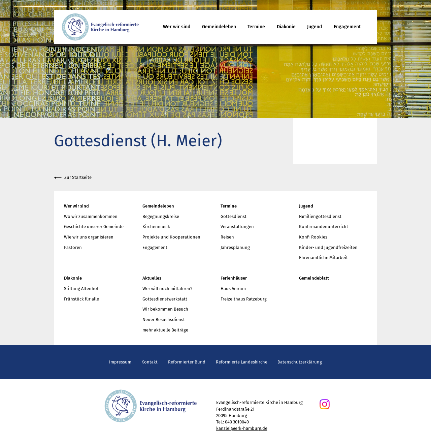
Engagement (347, 27)
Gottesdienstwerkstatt (164, 298)
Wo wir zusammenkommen (91, 216)
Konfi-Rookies (313, 237)
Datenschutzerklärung (299, 361)
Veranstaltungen (237, 226)
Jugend (314, 27)
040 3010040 (237, 421)
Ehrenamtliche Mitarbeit (323, 257)
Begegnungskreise (160, 216)
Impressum (120, 361)
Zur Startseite (73, 177)
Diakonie (286, 27)
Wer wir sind (176, 27)
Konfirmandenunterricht (323, 226)
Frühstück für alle (81, 298)
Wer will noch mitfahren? (167, 288)
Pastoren (73, 247)
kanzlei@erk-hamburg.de (241, 428)
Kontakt (149, 361)
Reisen (227, 237)
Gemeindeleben (219, 27)
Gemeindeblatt (314, 278)
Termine (256, 27)
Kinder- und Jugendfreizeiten (328, 247)
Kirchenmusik (156, 226)
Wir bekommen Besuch (165, 309)
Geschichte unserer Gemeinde (94, 226)
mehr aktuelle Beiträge (165, 329)
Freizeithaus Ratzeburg (244, 298)
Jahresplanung (235, 247)
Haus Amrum (233, 288)
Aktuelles (151, 278)
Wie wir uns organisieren (88, 237)
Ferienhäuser (234, 278)
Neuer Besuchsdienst (163, 319)
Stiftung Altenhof (81, 288)
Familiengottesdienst (320, 216)
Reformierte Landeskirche (241, 361)
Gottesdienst (233, 216)
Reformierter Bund (186, 361)
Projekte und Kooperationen (171, 237)
